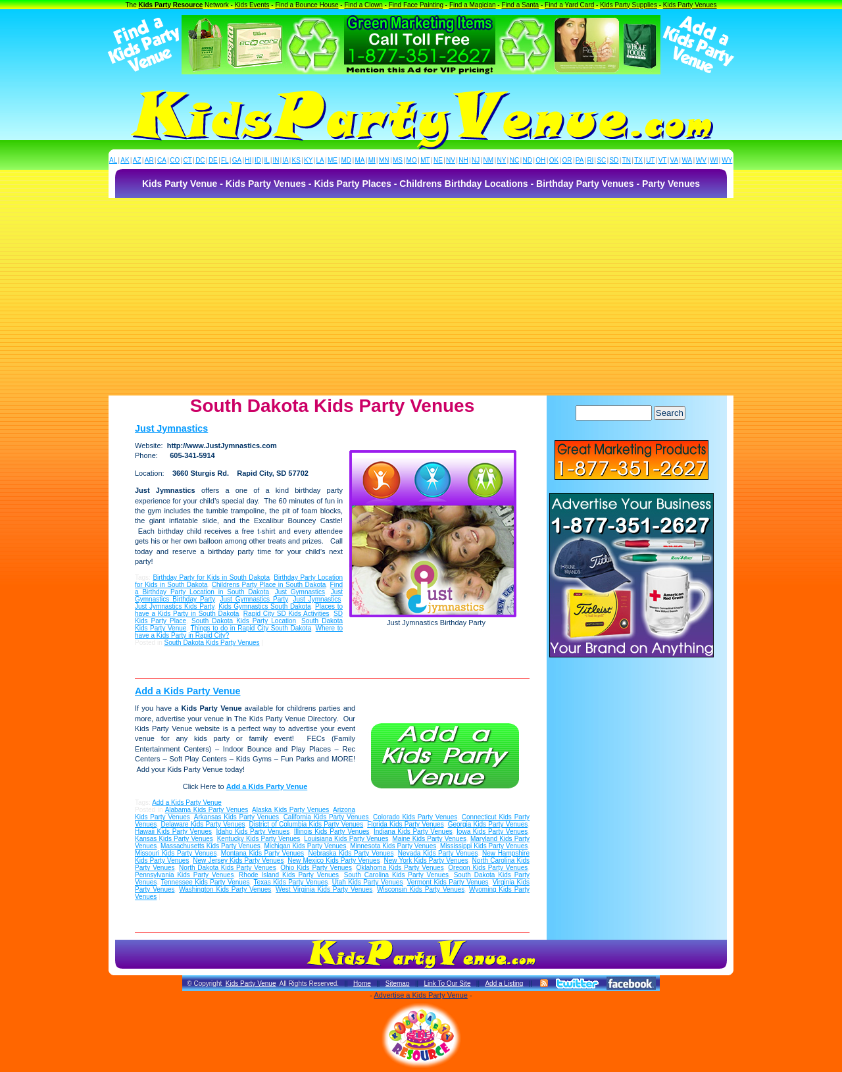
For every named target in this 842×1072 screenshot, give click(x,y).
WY (727, 160)
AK (124, 160)
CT (188, 160)
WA (687, 160)
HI (248, 160)
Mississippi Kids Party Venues (484, 846)
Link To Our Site (447, 983)
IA (285, 160)
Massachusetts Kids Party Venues (210, 846)
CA (161, 160)
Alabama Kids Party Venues (207, 809)
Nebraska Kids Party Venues (350, 853)
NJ (476, 160)
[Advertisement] (421, 297)
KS (296, 160)
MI (372, 160)
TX (638, 160)
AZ (137, 160)
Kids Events (252, 5)
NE (438, 160)
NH (463, 160)
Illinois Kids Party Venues (332, 831)
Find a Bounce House (306, 5)
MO (412, 160)
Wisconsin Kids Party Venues (420, 889)
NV (450, 160)
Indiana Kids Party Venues (413, 831)
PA (580, 160)
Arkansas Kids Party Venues (236, 817)
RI (590, 160)
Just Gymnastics (300, 592)
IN (275, 160)
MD (346, 160)
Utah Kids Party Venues (367, 882)
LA (320, 160)
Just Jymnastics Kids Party (174, 606)
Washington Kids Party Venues (225, 889)
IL (267, 160)
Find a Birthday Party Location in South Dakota (239, 588)
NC (514, 160)
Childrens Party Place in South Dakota (269, 584)
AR (149, 160)
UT (650, 160)
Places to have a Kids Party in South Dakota (239, 610)
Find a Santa (520, 5)
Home (362, 983)
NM (488, 160)
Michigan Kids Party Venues (305, 846)
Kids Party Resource (171, 5)
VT (662, 160)
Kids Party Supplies (628, 5)
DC (200, 160)
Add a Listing (504, 983)
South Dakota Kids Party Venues (211, 642)
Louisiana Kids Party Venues (346, 838)
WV (701, 160)
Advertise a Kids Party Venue (420, 995)
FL (225, 160)
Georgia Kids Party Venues (488, 824)
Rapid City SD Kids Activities (286, 613)
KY (308, 160)
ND (527, 160)
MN (384, 160)
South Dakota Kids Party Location (243, 621)
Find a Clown (363, 5)
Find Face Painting (416, 5)
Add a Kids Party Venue (188, 691)
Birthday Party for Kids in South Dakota (211, 577)
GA (236, 160)
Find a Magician (472, 5)
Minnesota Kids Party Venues (393, 846)
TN (626, 160)
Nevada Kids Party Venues (438, 853)
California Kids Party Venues (326, 817)
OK (553, 160)
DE (213, 160)
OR (567, 160)
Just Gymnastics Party (253, 599)
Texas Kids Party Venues (291, 882)
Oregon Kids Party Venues (488, 867)
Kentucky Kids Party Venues (259, 838)
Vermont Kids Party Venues (448, 882)
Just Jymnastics (171, 428)
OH (540, 160)
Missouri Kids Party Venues (175, 853)
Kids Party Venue (251, 983)
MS (398, 160)
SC (601, 160)
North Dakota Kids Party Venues (227, 867)
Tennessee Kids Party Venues (205, 882)
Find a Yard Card (569, 5)
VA (674, 160)
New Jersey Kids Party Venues (238, 860)
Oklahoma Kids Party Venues (400, 867)
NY (501, 160)
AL (113, 160)
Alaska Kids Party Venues (290, 809)
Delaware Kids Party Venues (203, 824)
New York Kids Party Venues (426, 860)
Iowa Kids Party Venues (492, 831)
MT (425, 160)
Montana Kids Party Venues (262, 853)
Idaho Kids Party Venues (252, 831)
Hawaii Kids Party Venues (173, 831)
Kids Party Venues (690, 5)
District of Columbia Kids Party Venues (306, 824)
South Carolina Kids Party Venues (396, 875)
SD (614, 160)
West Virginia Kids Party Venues (324, 889)
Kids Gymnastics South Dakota (264, 606)
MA (360, 160)
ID (258, 160)
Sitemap (397, 983)
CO (175, 160)
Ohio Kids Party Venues (316, 867)
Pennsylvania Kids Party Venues (184, 875)
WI (714, 160)
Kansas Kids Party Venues (174, 838)
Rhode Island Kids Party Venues (289, 875)
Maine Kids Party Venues (429, 838)
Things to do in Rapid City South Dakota (251, 628)
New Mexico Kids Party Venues (333, 860)
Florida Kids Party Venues (405, 824)
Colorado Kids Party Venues (415, 817)
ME (332, 160)
